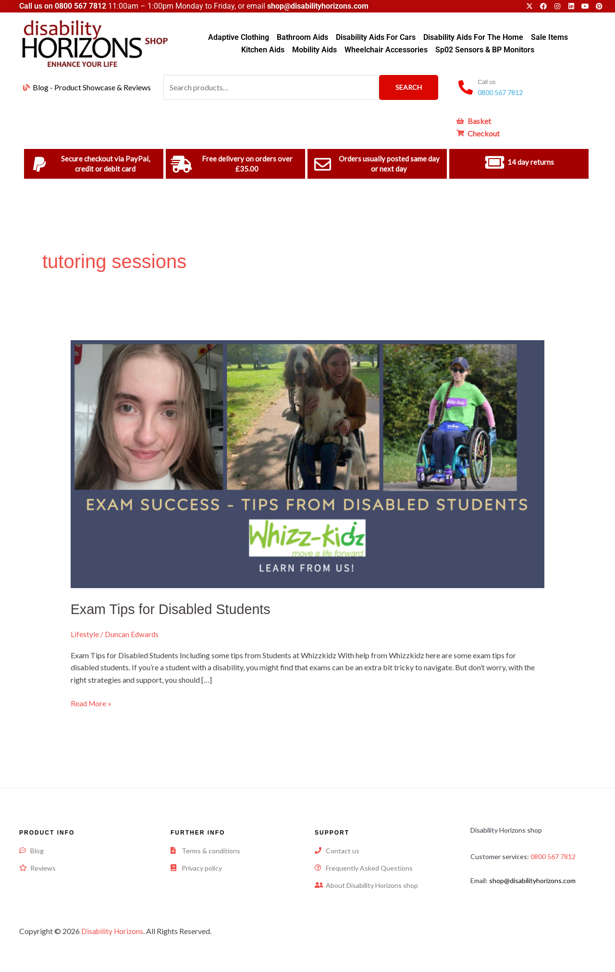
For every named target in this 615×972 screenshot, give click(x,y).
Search (408, 87)
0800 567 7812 (80, 6)
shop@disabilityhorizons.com (532, 880)
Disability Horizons (113, 930)
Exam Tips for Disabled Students (175, 609)
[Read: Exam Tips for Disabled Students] (308, 463)
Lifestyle (85, 634)
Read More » (92, 702)
